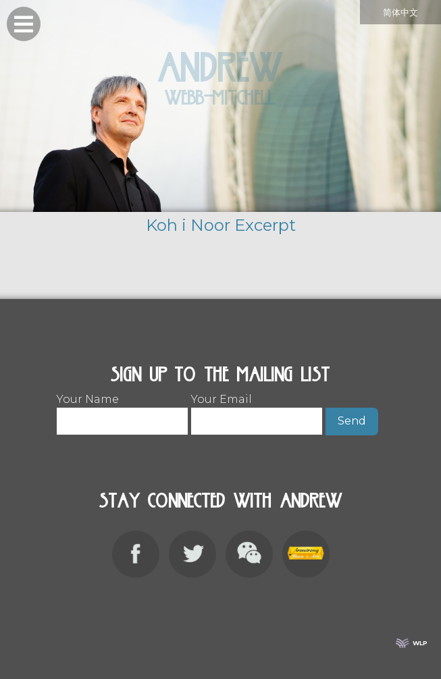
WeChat (249, 554)
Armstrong (306, 554)
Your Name (122, 405)
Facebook (135, 554)
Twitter (192, 554)
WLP (420, 643)
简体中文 (400, 12)
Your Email (256, 405)
